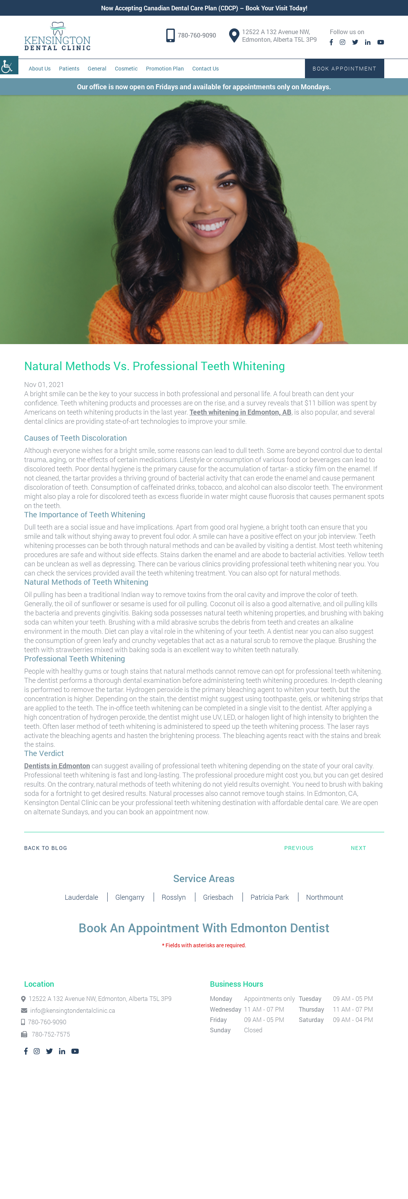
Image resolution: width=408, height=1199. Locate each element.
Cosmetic (126, 68)
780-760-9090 (197, 35)
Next (359, 847)
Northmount (324, 897)
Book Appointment (345, 68)
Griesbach (218, 897)
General (97, 68)
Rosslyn (174, 897)
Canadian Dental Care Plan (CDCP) (191, 8)
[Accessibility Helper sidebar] (9, 65)
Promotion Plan (165, 68)
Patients (69, 68)
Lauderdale (81, 897)
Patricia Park (270, 897)
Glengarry (129, 897)
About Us (40, 68)
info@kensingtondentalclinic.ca (69, 1010)
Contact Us (205, 68)
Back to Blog (46, 848)
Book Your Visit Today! (276, 8)
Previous (299, 847)
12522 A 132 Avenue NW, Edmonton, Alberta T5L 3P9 (273, 35)
